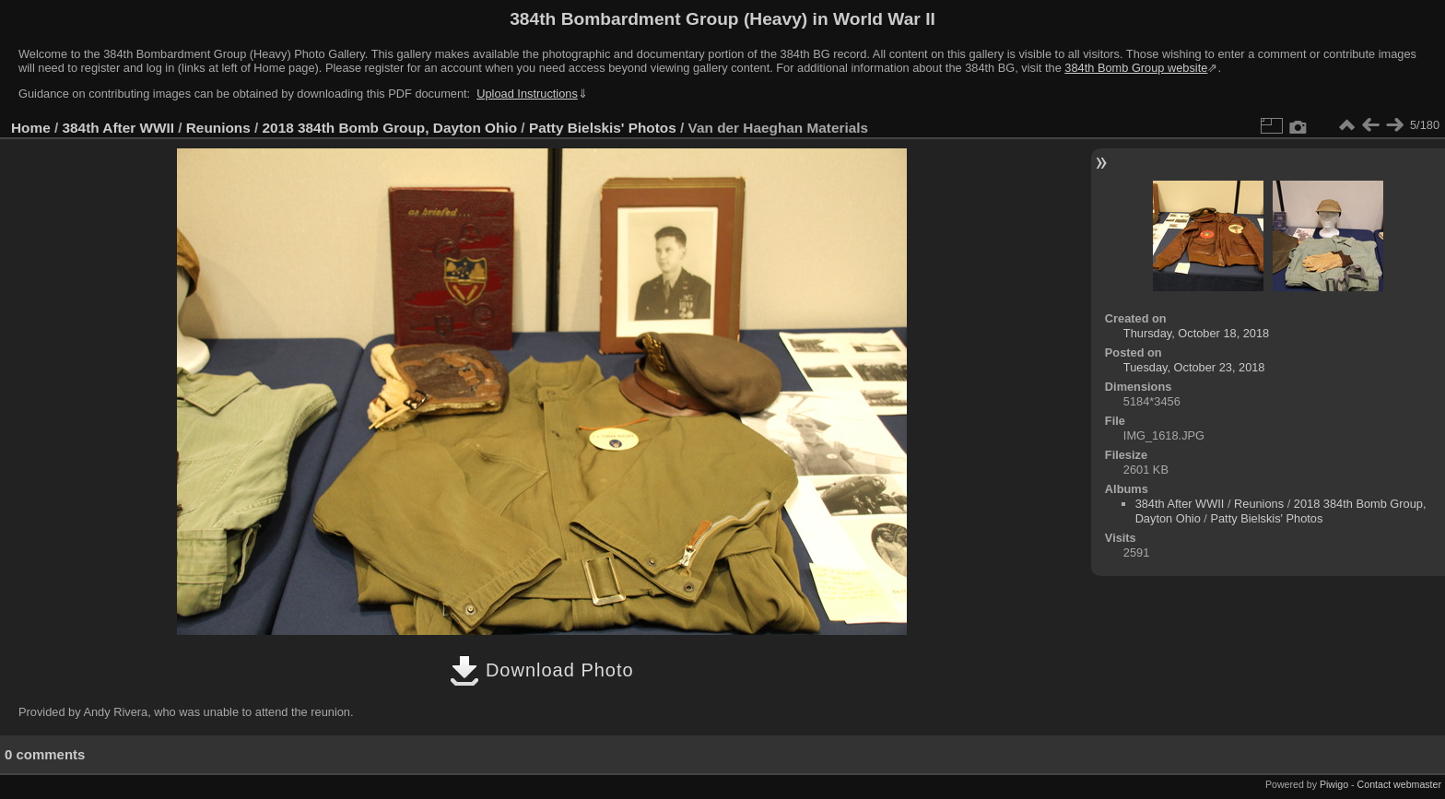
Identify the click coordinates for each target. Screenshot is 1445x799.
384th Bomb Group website (1135, 68)
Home (31, 127)
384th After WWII (118, 127)
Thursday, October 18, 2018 (1196, 333)
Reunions (218, 127)
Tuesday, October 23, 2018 (1194, 367)
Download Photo (541, 670)
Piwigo (1334, 784)
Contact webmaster (1399, 784)
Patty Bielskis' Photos (602, 127)
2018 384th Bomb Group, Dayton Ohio (390, 127)
